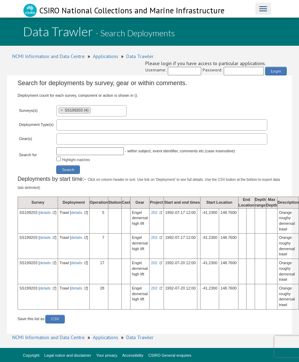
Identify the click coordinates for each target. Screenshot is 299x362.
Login (276, 71)
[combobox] (91, 110)
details (45, 212)
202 (154, 212)
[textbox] (94, 110)
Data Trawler (140, 56)
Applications (105, 56)
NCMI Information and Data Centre (48, 56)
